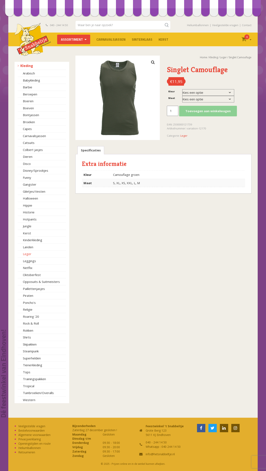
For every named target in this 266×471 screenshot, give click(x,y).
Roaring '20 (31, 316)
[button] (153, 62)
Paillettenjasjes (34, 289)
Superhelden (32, 358)
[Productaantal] (172, 111)
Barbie (27, 87)
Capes (27, 129)
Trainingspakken (34, 379)
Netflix (27, 268)
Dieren (27, 157)
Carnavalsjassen (111, 39)
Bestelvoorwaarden (31, 430)
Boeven (28, 108)
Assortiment (72, 39)
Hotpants (30, 219)
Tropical (28, 386)
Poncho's (29, 303)
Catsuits (28, 143)
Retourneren (26, 452)
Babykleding (31, 80)
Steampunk (31, 351)
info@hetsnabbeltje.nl (160, 454)
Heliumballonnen (198, 25)
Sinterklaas (142, 39)
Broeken (29, 122)
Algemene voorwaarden (34, 435)
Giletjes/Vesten (34, 191)
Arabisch (29, 73)
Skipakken (30, 344)
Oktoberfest (32, 275)
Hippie (27, 205)
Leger (27, 254)
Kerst (163, 39)
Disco (27, 164)
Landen (28, 247)
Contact (246, 25)
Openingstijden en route (34, 443)
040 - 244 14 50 (57, 25)
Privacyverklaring (29, 439)
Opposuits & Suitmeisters (41, 282)
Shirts (27, 337)
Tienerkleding (32, 365)
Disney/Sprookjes (35, 170)
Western (29, 400)
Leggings (29, 261)
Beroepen (30, 94)
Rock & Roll (31, 323)
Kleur (171, 91)
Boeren (28, 101)
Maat (171, 98)
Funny (27, 177)
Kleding (26, 65)
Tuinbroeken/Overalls (38, 393)
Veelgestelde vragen (225, 25)
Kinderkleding (32, 240)
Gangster (29, 184)
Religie (27, 309)
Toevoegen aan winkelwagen (208, 111)
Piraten (28, 295)
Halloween (30, 198)
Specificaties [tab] (91, 150)
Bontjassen (31, 115)
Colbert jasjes (33, 150)
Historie (28, 212)
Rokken (28, 330)
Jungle (27, 226)
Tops (26, 372)
